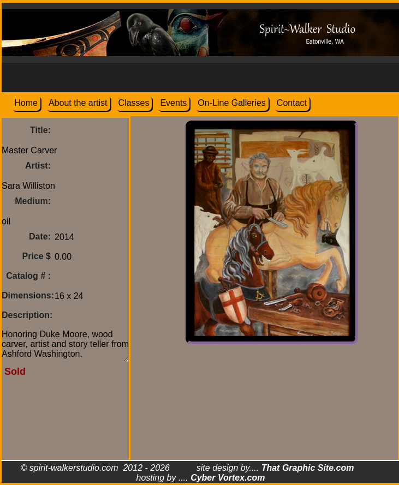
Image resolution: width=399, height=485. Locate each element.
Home (26, 102)
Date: (40, 236)
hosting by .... (200, 477)
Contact (292, 102)
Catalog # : (28, 275)
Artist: (38, 165)
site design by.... (275, 467)
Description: (27, 315)
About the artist (78, 102)
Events (173, 102)
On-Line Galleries (232, 102)
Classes (134, 102)
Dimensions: (28, 295)
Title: (40, 130)
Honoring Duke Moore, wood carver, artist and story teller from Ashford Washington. (65, 343)
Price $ (36, 256)
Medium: (33, 201)
